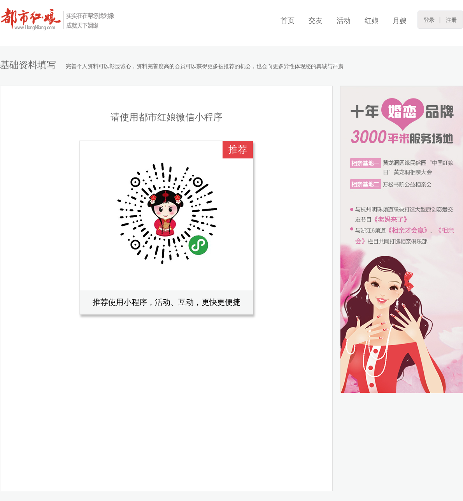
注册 (451, 20)
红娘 (372, 21)
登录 (429, 20)
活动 (344, 21)
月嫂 (400, 21)
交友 (316, 21)
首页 (288, 21)
